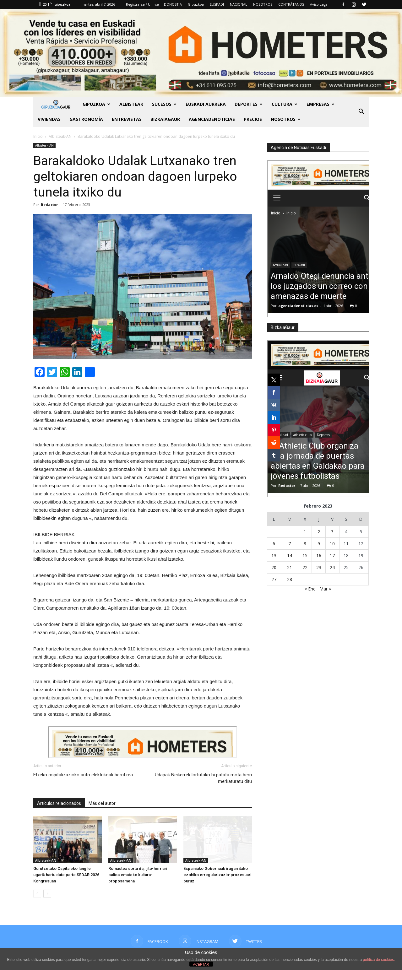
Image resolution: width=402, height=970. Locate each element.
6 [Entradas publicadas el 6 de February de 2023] (274, 544)
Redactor (49, 204)
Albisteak (131, 104)
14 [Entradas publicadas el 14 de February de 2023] (289, 555)
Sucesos (164, 104)
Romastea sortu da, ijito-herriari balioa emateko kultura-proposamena (137, 874)
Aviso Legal (319, 4)
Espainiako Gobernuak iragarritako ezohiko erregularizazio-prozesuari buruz (217, 874)
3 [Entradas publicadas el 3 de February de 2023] (332, 532)
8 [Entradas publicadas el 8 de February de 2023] (305, 544)
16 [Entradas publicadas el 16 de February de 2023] (318, 555)
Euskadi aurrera (206, 104)
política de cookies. (379, 959)
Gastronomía (86, 119)
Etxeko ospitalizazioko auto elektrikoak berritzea (83, 775)
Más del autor (102, 803)
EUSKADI (217, 4)
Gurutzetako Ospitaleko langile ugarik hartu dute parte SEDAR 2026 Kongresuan (66, 874)
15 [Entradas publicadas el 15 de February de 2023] (304, 555)
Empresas (320, 104)
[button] (361, 111)
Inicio (38, 136)
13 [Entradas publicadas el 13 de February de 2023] (273, 555)
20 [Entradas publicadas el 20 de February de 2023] (273, 567)
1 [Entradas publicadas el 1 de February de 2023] (305, 532)
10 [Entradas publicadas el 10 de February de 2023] (332, 544)
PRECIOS (253, 119)
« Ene (310, 589)
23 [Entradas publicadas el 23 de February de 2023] (318, 567)
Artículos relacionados (59, 803)
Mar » (325, 589)
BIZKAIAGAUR (165, 119)
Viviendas (49, 119)
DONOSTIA (173, 4)
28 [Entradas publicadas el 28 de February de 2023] (289, 579)
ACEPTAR (201, 964)
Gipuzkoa (196, 4)
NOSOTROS (262, 4)
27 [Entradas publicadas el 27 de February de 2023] (273, 579)
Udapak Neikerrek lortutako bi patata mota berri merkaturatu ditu (203, 778)
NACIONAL (238, 4)
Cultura (284, 104)
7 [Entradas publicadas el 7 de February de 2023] (289, 544)
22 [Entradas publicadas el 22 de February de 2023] (304, 567)
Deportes (249, 104)
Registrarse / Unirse (142, 4)
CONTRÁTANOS (291, 4)
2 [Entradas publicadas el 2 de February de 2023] (319, 532)
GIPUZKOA (96, 104)
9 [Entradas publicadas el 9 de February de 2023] (319, 544)
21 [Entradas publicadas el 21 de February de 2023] (289, 567)
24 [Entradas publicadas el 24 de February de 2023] (332, 567)
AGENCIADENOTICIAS (212, 119)
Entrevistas (127, 119)
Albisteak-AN (44, 145)
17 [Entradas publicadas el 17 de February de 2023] (332, 555)
